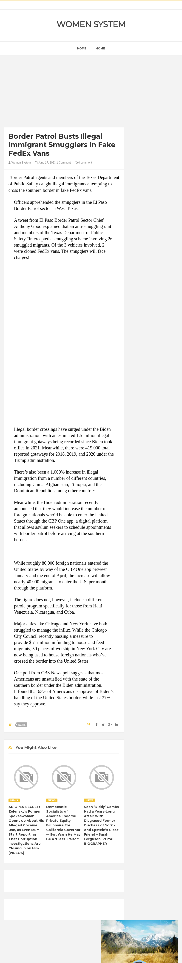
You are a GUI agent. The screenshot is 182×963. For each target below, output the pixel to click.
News (22, 724)
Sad (165, 597)
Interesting (142, 581)
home (81, 48)
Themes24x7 (104, 955)
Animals (157, 527)
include (77, 599)
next (137, 273)
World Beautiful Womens (151, 620)
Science (140, 605)
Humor (139, 573)
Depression (159, 542)
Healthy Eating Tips (148, 566)
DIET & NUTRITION (148, 550)
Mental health (144, 589)
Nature (163, 589)
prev (134, 273)
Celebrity (141, 542)
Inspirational (157, 573)
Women (140, 613)
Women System (91, 24)
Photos (152, 597)
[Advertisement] (64, 92)
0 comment (83, 162)
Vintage (156, 605)
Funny (151, 558)
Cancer (161, 534)
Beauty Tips (143, 534)
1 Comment (64, 162)
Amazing (141, 527)
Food (138, 558)
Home (100, 48)
